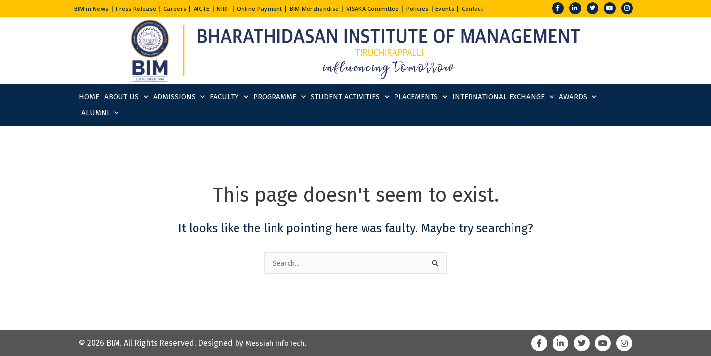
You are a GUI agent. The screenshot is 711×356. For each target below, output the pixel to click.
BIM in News (94, 8)
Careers (186, 8)
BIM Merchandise (343, 8)
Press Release (143, 8)
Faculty (229, 97)
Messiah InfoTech (277, 343)
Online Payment (281, 8)
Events (490, 8)
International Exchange (503, 97)
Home (89, 96)
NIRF (240, 8)
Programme (279, 97)
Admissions (179, 97)
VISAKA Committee (409, 8)
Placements (420, 97)
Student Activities (350, 97)
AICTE (216, 8)
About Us (126, 97)
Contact (521, 8)
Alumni (99, 113)
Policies (460, 8)
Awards (577, 97)
